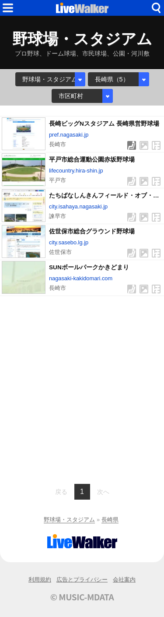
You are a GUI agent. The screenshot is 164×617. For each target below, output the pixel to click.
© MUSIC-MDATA (82, 597)
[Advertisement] (82, 389)
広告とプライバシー (82, 579)
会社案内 (124, 579)
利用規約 (39, 579)
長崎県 (110, 519)
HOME (82, 8)
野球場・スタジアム (69, 519)
